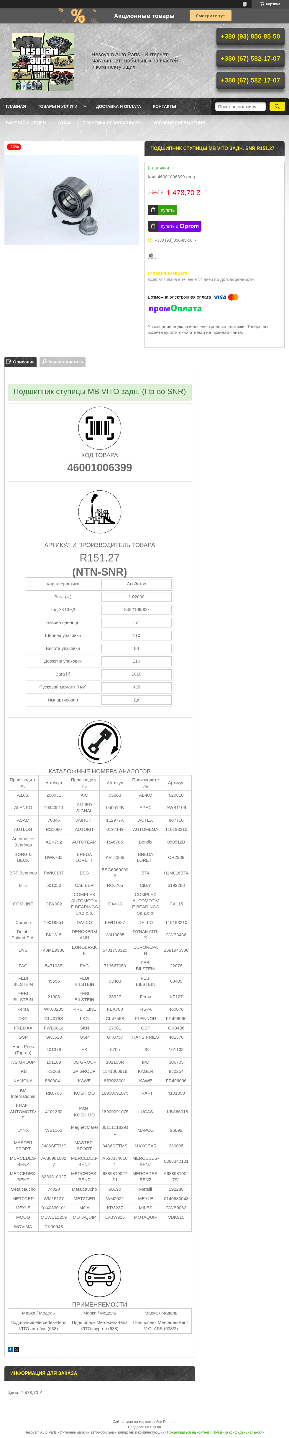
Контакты (164, 106)
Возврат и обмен (26, 123)
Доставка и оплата (118, 106)
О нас (64, 123)
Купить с (180, 226)
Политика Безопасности (112, 123)
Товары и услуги (58, 106)
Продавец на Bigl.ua (144, 1427)
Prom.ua (169, 1422)
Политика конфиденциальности (238, 1432)
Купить (168, 210)
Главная (16, 106)
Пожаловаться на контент (188, 1432)
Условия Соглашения (179, 123)
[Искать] (277, 106)
